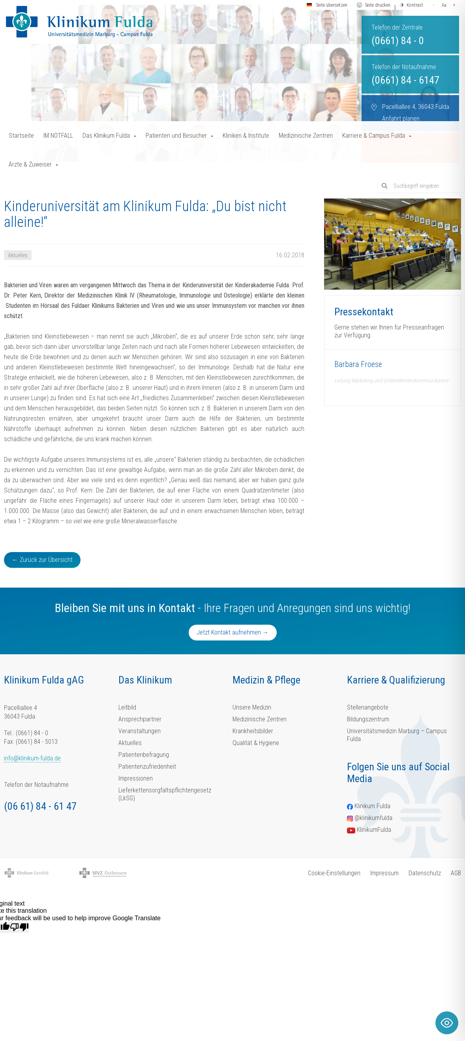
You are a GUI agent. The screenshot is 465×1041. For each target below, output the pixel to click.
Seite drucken (377, 5)
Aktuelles (130, 743)
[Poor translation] (19, 927)
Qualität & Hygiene (255, 743)
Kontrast (415, 5)
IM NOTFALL (58, 135)
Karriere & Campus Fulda (373, 135)
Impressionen (135, 778)
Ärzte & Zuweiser (30, 164)
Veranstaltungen (139, 731)
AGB (456, 873)
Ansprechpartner (139, 719)
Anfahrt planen (401, 118)
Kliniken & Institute (246, 135)
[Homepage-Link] (79, 21)
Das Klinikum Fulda (106, 135)
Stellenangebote (367, 707)
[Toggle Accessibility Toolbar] (447, 1023)
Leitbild (127, 707)
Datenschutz (425, 873)
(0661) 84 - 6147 (405, 80)
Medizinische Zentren (306, 135)
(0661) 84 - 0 (397, 41)
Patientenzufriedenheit (147, 766)
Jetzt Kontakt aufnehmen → (233, 632)
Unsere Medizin (251, 707)
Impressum (384, 873)
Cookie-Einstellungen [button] (334, 873)
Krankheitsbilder (252, 731)
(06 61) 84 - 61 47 (40, 806)
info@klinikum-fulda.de (32, 758)
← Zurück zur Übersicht (42, 560)
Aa (444, 5)
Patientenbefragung (143, 754)
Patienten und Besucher (176, 135)
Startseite (21, 135)
